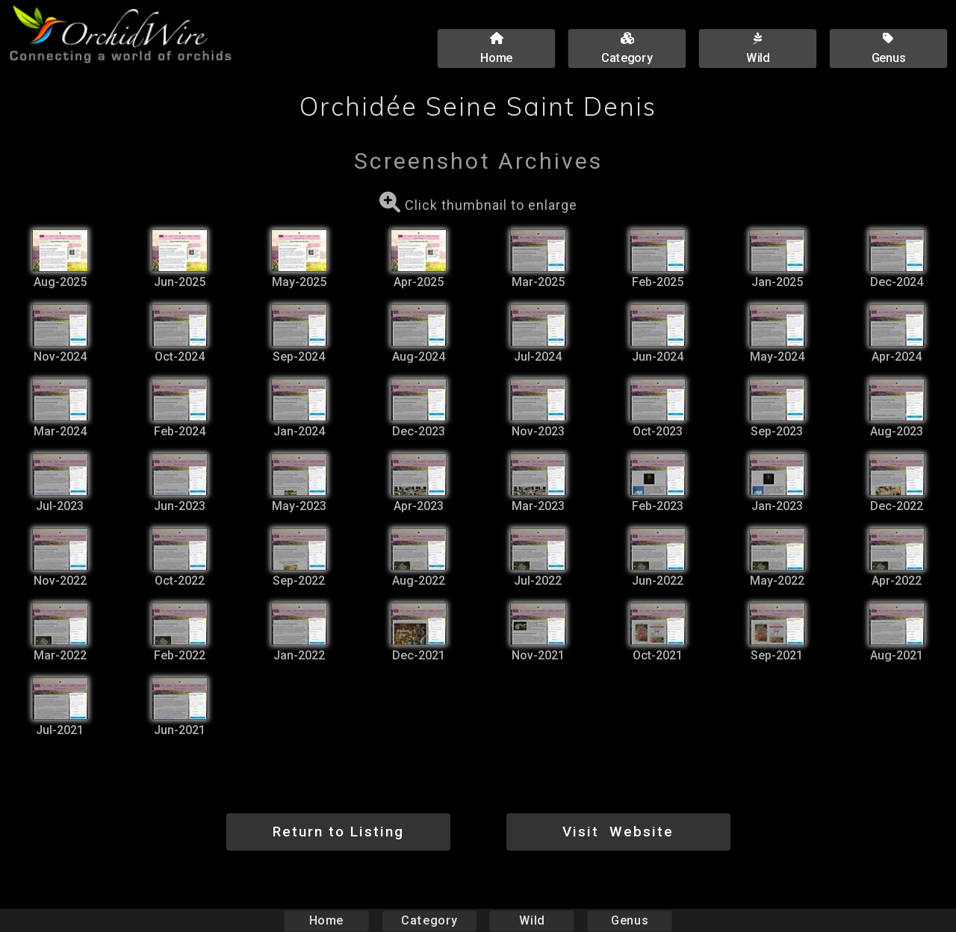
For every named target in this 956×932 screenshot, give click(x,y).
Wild (531, 920)
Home (326, 920)
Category (429, 920)
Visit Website (618, 831)
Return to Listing (338, 831)
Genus (629, 920)
